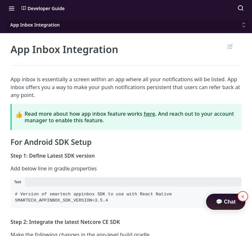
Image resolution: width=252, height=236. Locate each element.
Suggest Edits (230, 46)
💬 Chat (226, 202)
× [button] (243, 196)
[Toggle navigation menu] (11, 8)
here (149, 113)
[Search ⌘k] (240, 8)
